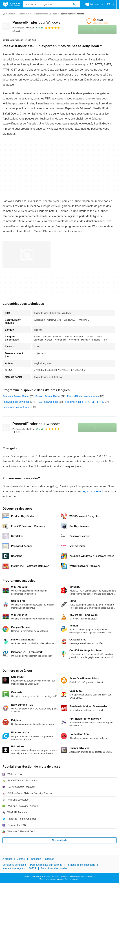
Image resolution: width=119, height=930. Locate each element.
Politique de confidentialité (80, 864)
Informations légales (13, 868)
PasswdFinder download (15, 402)
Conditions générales (14, 864)
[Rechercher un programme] (74, 4)
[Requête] (51, 4)
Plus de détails (59, 840)
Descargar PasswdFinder (16, 407)
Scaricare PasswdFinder (15, 396)
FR (111, 4)
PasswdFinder (36, 22)
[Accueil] (3, 13)
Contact (21, 859)
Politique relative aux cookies (46, 864)
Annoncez (35, 859)
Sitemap (49, 859)
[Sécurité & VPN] (24, 14)
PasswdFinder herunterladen (83, 396)
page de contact (92, 491)
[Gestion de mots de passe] (45, 14)
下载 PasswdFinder (47, 402)
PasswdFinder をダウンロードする (84, 402)
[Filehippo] (11, 4)
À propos (7, 859)
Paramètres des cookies (54, 868)
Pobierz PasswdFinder (47, 396)
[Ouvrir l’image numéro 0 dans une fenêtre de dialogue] (26, 254)
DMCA (32, 868)
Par (23, 27)
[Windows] (11, 14)
